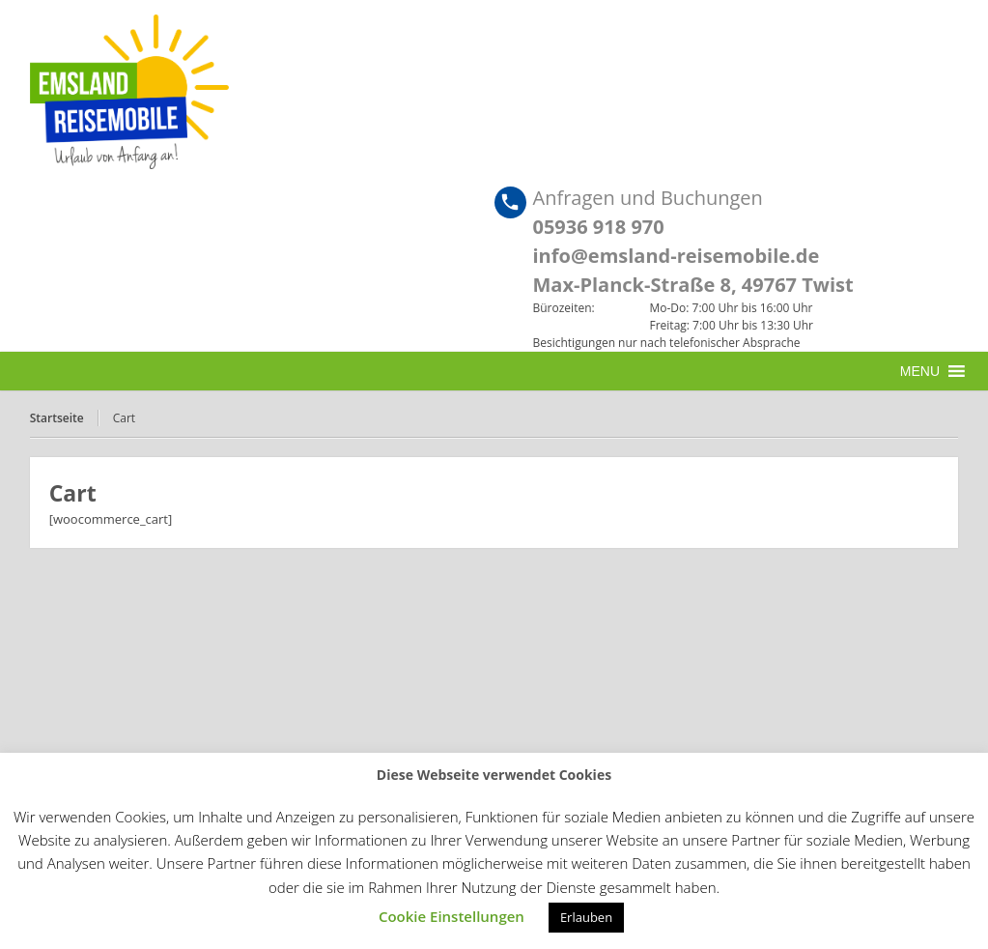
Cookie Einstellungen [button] (451, 916)
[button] (920, 371)
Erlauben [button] (586, 917)
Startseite (57, 418)
